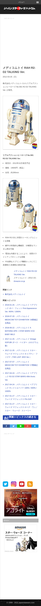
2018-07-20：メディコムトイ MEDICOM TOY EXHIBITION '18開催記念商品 (21, 319)
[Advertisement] (20, 40)
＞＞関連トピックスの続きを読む (20, 418)
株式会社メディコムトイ (15, 294)
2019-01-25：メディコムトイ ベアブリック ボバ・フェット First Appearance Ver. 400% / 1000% (21, 308)
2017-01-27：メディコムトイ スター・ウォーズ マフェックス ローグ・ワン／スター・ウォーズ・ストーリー (21, 407)
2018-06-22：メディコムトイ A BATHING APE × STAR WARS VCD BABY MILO (20, 331)
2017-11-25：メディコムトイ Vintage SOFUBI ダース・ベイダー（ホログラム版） (21, 342)
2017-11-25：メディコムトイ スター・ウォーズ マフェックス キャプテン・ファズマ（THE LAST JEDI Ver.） (21, 353)
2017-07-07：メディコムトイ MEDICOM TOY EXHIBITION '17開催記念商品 (21, 365)
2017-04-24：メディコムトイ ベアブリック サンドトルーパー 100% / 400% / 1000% (21, 387)
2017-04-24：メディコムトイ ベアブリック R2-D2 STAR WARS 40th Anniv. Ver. (21, 376)
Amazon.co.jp (19, 281)
